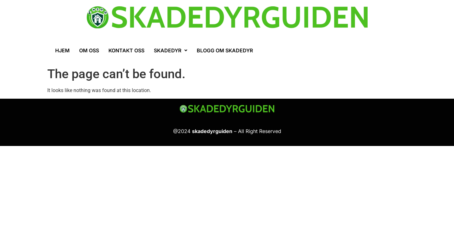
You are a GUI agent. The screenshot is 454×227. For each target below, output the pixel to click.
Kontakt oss (126, 50)
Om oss (89, 50)
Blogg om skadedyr (225, 50)
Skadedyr (170, 50)
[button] (170, 50)
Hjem (62, 50)
